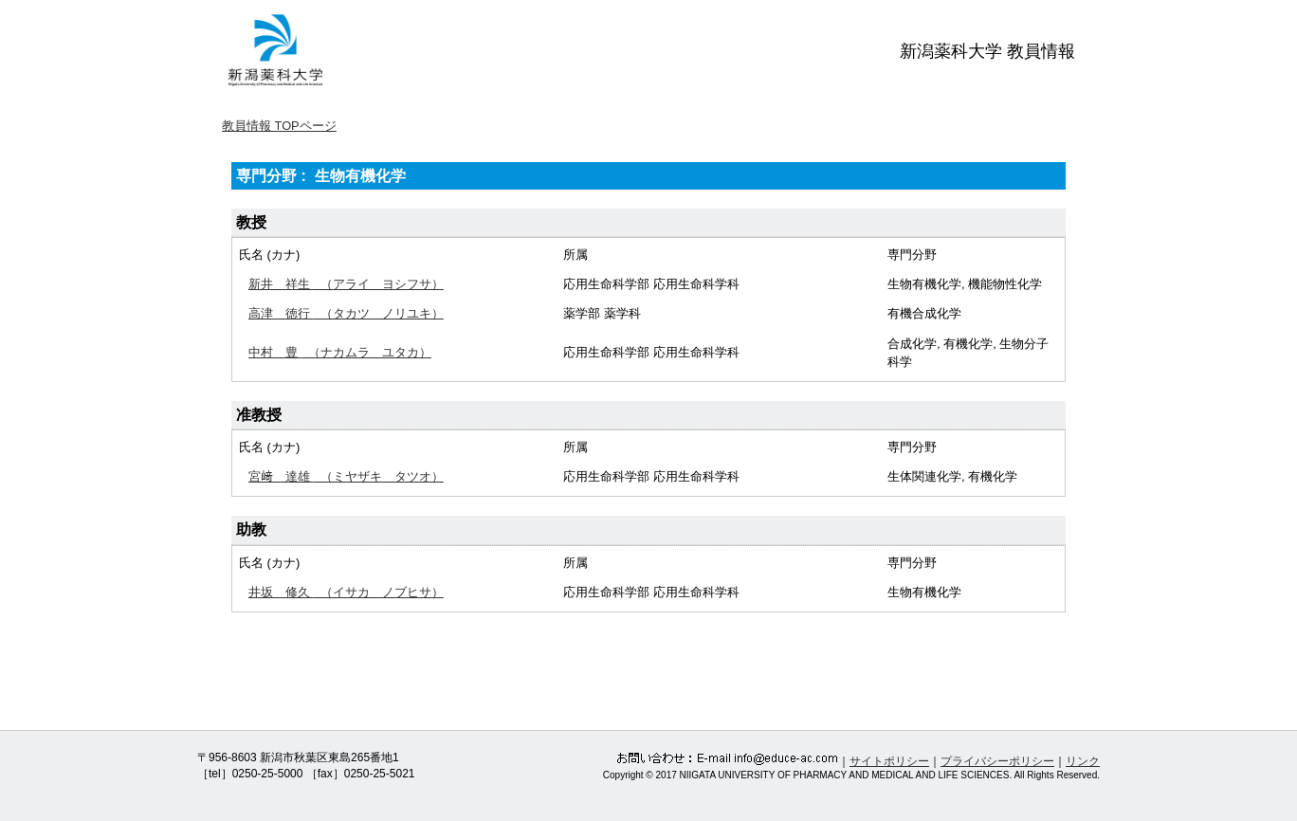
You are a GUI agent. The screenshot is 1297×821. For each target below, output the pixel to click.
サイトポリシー (889, 761)
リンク (1083, 761)
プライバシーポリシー (997, 761)
